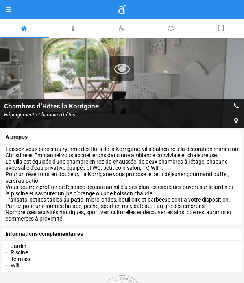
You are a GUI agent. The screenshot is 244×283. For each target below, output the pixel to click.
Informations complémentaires (44, 234)
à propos (17, 137)
